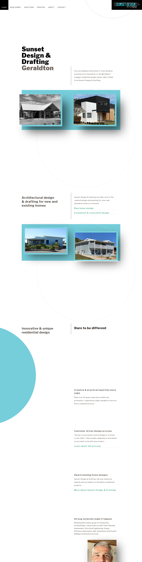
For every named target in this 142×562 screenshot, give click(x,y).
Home (4, 7)
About (51, 7)
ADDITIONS (29, 7)
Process (41, 7)
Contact (61, 7)
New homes (15, 7)
